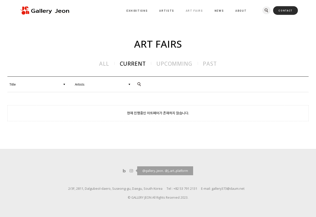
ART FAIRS (194, 10)
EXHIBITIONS (137, 10)
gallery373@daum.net (228, 188)
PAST (210, 63)
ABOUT (241, 10)
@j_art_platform (176, 171)
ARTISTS (166, 10)
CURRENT (133, 63)
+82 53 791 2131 (185, 188)
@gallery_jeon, (153, 171)
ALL (104, 63)
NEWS (219, 10)
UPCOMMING (174, 63)
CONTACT (285, 10)
